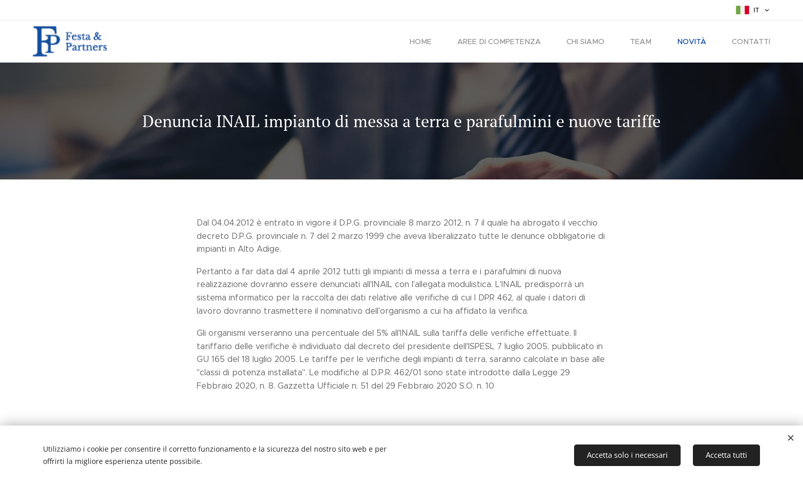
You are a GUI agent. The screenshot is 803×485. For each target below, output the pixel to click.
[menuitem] (432, 41)
